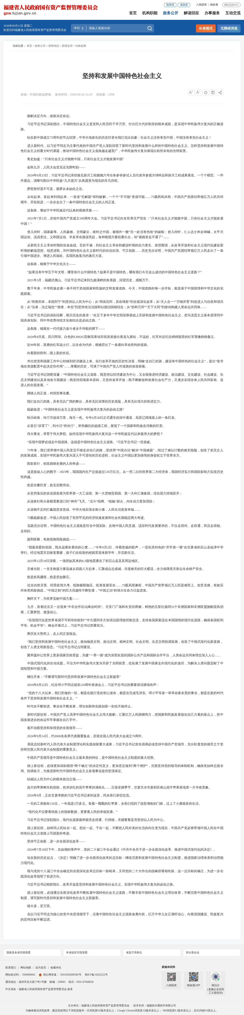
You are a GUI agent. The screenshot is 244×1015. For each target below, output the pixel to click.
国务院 (170, 4)
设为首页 (40, 967)
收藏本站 (56, 967)
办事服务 (212, 14)
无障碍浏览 (229, 28)
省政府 (184, 4)
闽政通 (214, 4)
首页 (133, 14)
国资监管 (67, 45)
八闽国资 (201, 4)
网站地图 (25, 967)
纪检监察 (80, 45)
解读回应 (191, 14)
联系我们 (10, 967)
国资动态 (53, 45)
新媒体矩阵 (168, 967)
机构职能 (149, 14)
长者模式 (206, 28)
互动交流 (233, 14)
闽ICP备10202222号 (96, 974)
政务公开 (170, 14)
